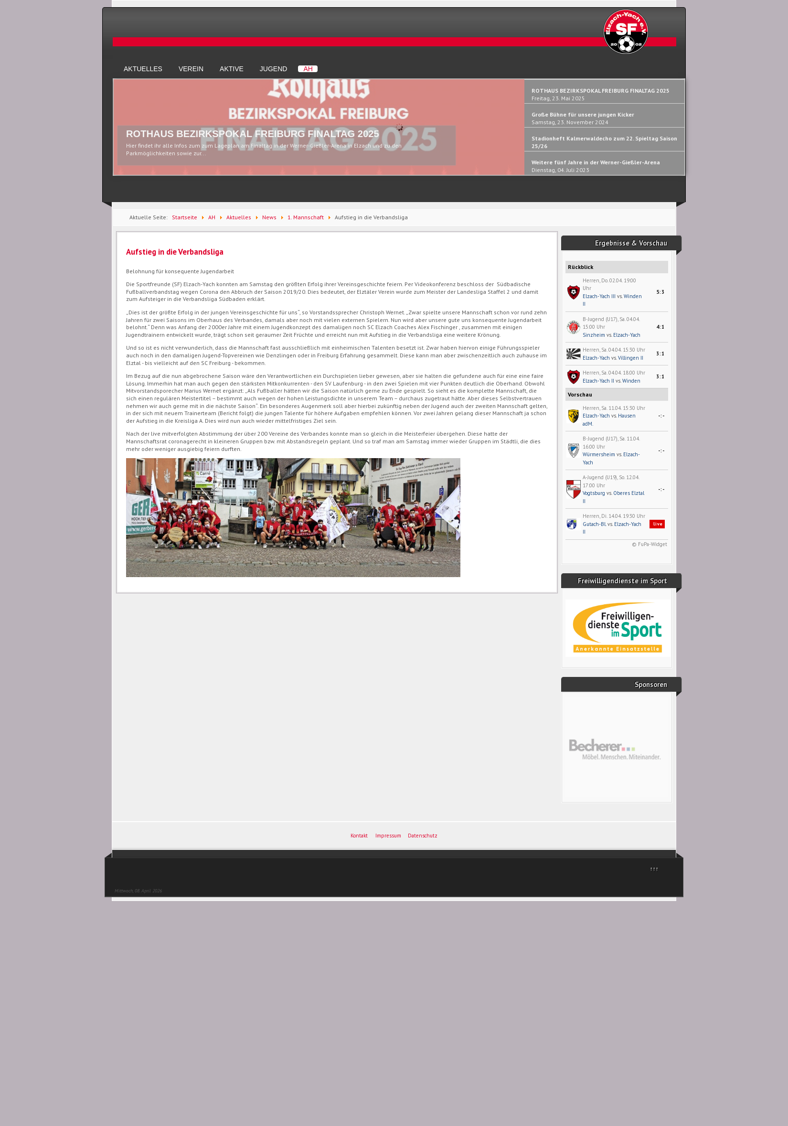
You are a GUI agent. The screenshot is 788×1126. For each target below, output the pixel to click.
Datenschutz (422, 835)
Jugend (274, 68)
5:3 (660, 292)
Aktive (232, 68)
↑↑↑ (654, 868)
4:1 (660, 326)
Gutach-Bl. (594, 524)
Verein (191, 68)
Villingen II (630, 357)
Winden (631, 380)
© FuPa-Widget (649, 544)
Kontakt (359, 835)
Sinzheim (594, 335)
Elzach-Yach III (599, 296)
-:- (661, 415)
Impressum (388, 835)
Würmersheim (599, 454)
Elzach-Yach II (598, 380)
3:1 (660, 353)
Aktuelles (143, 68)
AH (307, 68)
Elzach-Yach (626, 335)
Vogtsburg (594, 493)
